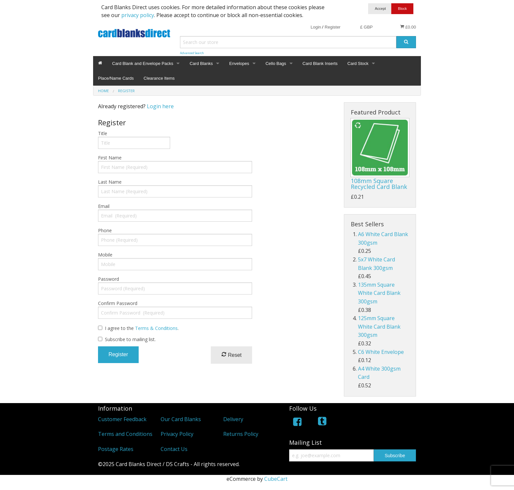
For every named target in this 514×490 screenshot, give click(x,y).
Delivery (233, 419)
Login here (160, 106)
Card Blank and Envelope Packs (142, 63)
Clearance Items (159, 78)
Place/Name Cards (116, 78)
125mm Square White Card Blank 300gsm (379, 326)
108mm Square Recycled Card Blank (379, 184)
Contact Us (174, 449)
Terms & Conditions (156, 328)
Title (102, 133)
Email (103, 206)
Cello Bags (276, 63)
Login (315, 27)
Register (332, 27)
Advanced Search (192, 53)
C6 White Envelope (381, 352)
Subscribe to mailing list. (130, 339)
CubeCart (275, 478)
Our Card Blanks (181, 419)
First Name (110, 157)
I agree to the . (142, 328)
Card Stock (357, 63)
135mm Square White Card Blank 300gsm (379, 293)
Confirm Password (117, 303)
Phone (105, 230)
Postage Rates (115, 449)
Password (108, 279)
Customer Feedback (122, 419)
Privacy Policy (177, 434)
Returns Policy (240, 434)
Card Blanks (201, 63)
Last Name (110, 182)
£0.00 (408, 27)
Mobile (105, 255)
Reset (231, 355)
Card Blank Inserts (320, 63)
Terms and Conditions (125, 434)
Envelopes (239, 63)
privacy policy (137, 15)
